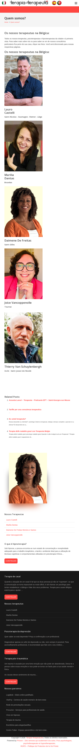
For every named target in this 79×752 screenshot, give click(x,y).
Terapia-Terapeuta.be (34, 738)
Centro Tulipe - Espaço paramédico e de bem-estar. (26, 730)
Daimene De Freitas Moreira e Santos (21, 530)
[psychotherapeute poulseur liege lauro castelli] (39, 80)
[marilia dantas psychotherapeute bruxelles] (39, 146)
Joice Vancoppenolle (18, 302)
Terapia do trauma (13, 720)
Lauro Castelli (9, 110)
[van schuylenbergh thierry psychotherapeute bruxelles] (39, 337)
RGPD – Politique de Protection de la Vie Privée (39, 746)
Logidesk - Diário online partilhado (19, 695)
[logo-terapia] (33, 3)
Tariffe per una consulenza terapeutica (25, 410)
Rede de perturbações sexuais (18, 705)
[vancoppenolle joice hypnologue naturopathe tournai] (39, 273)
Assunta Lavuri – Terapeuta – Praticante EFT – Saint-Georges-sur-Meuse (39, 400)
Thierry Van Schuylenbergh (23, 366)
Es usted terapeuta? (17, 419)
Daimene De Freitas (17, 240)
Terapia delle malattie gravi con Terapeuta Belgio (29, 431)
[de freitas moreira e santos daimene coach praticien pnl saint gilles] (39, 211)
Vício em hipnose (13, 715)
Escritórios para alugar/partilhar (18, 725)
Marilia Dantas (9, 176)
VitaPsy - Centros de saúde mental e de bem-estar (26, 700)
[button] (76, 3)
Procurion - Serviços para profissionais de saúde (25, 710)
